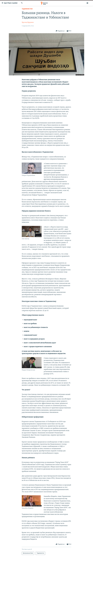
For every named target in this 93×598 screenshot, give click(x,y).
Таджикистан (27, 9)
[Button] (60, 31)
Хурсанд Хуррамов (28, 22)
